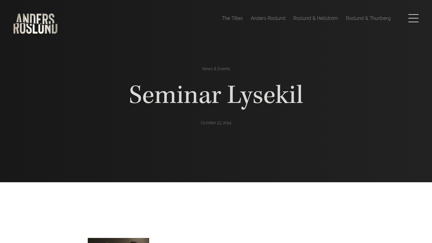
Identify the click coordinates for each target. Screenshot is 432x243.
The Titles (232, 18)
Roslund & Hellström (315, 18)
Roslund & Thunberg (368, 18)
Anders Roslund (268, 18)
